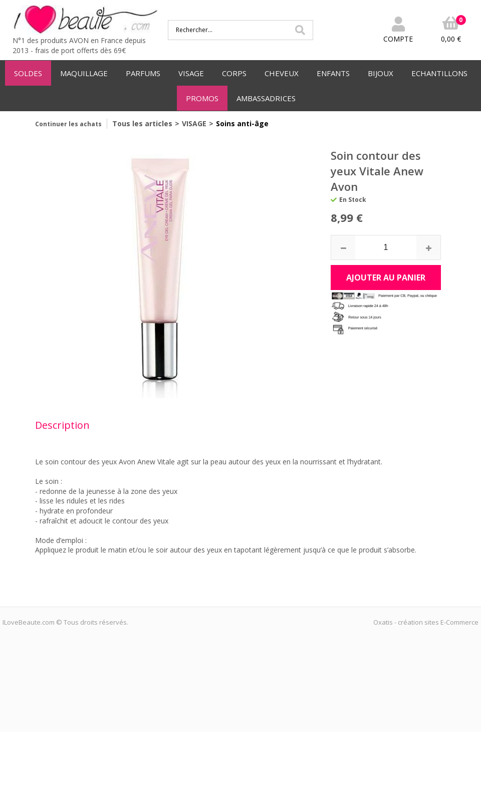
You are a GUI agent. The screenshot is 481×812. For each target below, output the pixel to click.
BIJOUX (380, 73)
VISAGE (191, 73)
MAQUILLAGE (84, 73)
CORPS (234, 73)
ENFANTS (333, 73)
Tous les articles (142, 123)
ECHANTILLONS (439, 73)
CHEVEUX (282, 73)
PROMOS (202, 98)
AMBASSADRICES (266, 98)
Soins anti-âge (242, 123)
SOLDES (28, 73)
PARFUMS (143, 73)
